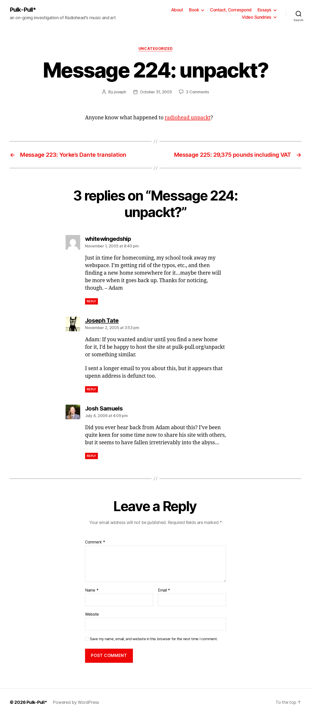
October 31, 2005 (156, 91)
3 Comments (197, 91)
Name (91, 590)
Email (164, 590)
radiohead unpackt (188, 117)
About (177, 9)
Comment (95, 542)
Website (92, 614)
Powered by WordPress (76, 702)
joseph (120, 91)
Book (194, 9)
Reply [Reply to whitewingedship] (91, 301)
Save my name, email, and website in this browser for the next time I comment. (154, 639)
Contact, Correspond (230, 9)
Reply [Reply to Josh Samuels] (91, 456)
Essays (264, 9)
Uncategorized (155, 48)
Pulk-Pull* (23, 10)
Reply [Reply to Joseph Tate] (91, 389)
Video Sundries (256, 17)
